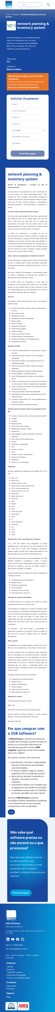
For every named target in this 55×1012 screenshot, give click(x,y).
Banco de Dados (14, 69)
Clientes (9, 966)
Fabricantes (8, 986)
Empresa (10, 969)
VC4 (8, 61)
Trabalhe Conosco (14, 972)
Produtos (15, 14)
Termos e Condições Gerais (18, 978)
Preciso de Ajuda (21, 893)
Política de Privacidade (16, 975)
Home (7, 14)
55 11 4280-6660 (14, 945)
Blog (7, 997)
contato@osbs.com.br (16, 948)
